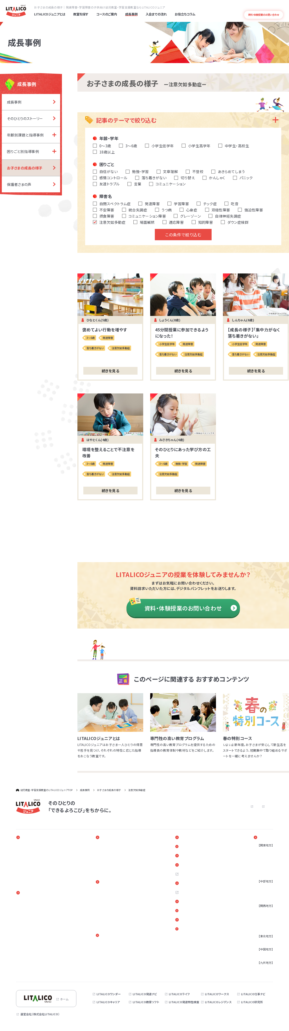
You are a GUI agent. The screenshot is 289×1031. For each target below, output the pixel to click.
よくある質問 (259, 6)
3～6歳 (25, 907)
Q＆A (189, 865)
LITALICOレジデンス (218, 1002)
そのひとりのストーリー (118, 846)
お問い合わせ (203, 806)
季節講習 (27, 974)
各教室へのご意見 (198, 903)
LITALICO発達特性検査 (184, 1002)
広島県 (262, 955)
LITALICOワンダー (109, 994)
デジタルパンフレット (200, 921)
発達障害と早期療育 (33, 851)
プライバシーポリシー (237, 806)
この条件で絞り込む (183, 234)
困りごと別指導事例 (116, 857)
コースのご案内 (31, 893)
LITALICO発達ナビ (145, 994)
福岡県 (262, 968)
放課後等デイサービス (34, 946)
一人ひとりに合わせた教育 (37, 846)
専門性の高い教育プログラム (39, 862)
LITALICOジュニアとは (37, 838)
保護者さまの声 (113, 868)
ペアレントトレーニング (118, 944)
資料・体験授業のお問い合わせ (191, 608)
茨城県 (262, 874)
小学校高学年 (29, 918)
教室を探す (265, 838)
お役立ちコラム (196, 856)
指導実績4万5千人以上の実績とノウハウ (46, 868)
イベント (191, 838)
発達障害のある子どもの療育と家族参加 (46, 857)
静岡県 (262, 893)
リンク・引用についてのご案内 (205, 912)
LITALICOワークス (217, 994)
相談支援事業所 (31, 957)
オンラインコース (31, 929)
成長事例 (110, 838)
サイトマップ (265, 806)
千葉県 (262, 868)
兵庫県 (262, 917)
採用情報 (192, 875)
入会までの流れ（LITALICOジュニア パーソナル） (123, 892)
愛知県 (262, 887)
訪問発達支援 (29, 935)
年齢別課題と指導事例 (118, 851)
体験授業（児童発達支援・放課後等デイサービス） (128, 920)
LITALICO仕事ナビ (253, 994)
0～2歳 (25, 901)
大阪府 (262, 911)
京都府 (262, 923)
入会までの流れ (114, 882)
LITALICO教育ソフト (146, 1002)
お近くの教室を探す (199, 884)
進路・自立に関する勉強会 (120, 949)
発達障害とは (276, 6)
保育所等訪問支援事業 (35, 952)
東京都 (262, 851)
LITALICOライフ (179, 994)
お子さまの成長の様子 (118, 862)
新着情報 (192, 847)
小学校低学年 (29, 912)
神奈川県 (263, 857)
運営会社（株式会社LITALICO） (40, 1014)
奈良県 (262, 928)
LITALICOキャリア (108, 1002)
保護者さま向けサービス (120, 936)
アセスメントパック (32, 963)
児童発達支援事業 (32, 941)
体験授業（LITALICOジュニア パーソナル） (123, 910)
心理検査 (27, 969)
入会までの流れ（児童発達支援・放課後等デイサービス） (128, 901)
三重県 (262, 898)
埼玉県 (262, 862)
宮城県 (262, 942)
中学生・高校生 (30, 924)
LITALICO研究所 (252, 1002)
